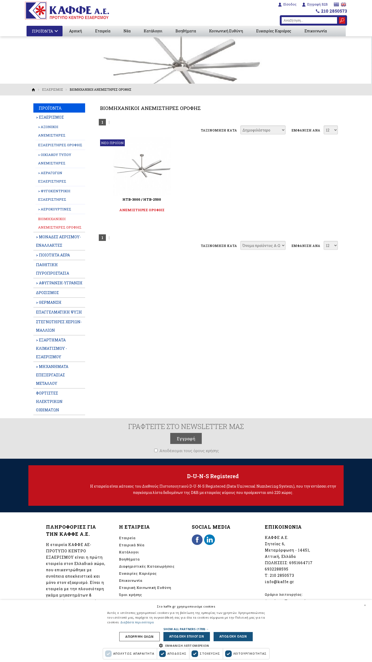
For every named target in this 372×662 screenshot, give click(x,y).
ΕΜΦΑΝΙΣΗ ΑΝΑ (306, 130)
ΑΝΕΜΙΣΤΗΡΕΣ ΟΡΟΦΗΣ (136, 210)
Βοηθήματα (185, 30)
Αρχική (75, 30)
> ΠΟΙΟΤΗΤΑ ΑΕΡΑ (53, 254)
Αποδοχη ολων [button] (232, 636)
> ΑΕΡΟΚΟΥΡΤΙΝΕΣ (54, 209)
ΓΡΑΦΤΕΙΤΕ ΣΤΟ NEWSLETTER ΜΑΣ (186, 426)
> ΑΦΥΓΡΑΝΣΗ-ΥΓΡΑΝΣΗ (59, 282)
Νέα (127, 30)
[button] (186, 628)
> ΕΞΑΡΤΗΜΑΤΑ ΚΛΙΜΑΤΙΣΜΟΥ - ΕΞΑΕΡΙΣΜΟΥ (51, 348)
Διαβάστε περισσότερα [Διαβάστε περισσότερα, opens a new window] (137, 622)
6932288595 (276, 569)
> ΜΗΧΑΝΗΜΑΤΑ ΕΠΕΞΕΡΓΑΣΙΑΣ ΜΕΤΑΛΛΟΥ (52, 375)
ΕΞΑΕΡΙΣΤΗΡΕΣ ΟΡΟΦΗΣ (60, 145)
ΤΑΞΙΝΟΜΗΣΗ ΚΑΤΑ (219, 130)
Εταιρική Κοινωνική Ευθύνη (145, 587)
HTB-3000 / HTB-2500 (136, 199)
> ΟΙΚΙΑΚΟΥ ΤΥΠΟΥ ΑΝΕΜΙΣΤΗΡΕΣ (54, 158)
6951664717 (301, 562)
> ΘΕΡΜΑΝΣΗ (48, 302)
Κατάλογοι (153, 30)
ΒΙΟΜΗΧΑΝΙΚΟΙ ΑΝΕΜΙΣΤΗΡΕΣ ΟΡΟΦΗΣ (59, 223)
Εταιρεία (102, 30)
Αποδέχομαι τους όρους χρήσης (189, 450)
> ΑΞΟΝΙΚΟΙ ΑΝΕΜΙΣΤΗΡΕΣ (51, 131)
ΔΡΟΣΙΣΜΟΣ (47, 292)
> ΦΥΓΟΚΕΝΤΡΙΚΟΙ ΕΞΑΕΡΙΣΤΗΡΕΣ (54, 195)
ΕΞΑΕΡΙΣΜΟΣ (52, 89)
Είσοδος (290, 4)
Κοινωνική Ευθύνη (226, 30)
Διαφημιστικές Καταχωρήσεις (147, 566)
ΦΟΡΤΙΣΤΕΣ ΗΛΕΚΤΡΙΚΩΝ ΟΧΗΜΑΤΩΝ (49, 401)
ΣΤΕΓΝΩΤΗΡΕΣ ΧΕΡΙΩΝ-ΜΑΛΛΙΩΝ (59, 326)
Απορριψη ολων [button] (140, 636)
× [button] (365, 604)
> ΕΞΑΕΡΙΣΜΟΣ (50, 117)
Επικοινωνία (315, 30)
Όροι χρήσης (130, 594)
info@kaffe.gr (279, 581)
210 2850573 (334, 11)
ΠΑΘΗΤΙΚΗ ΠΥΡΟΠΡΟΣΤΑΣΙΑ (52, 269)
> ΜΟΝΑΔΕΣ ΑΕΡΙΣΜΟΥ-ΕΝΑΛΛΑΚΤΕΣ (58, 241)
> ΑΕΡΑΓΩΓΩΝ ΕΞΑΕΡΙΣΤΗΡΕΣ (52, 177)
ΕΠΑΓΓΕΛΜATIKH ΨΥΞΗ (59, 312)
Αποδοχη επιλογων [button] (186, 636)
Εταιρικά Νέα (131, 545)
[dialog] (186, 630)
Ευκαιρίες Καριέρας (273, 30)
